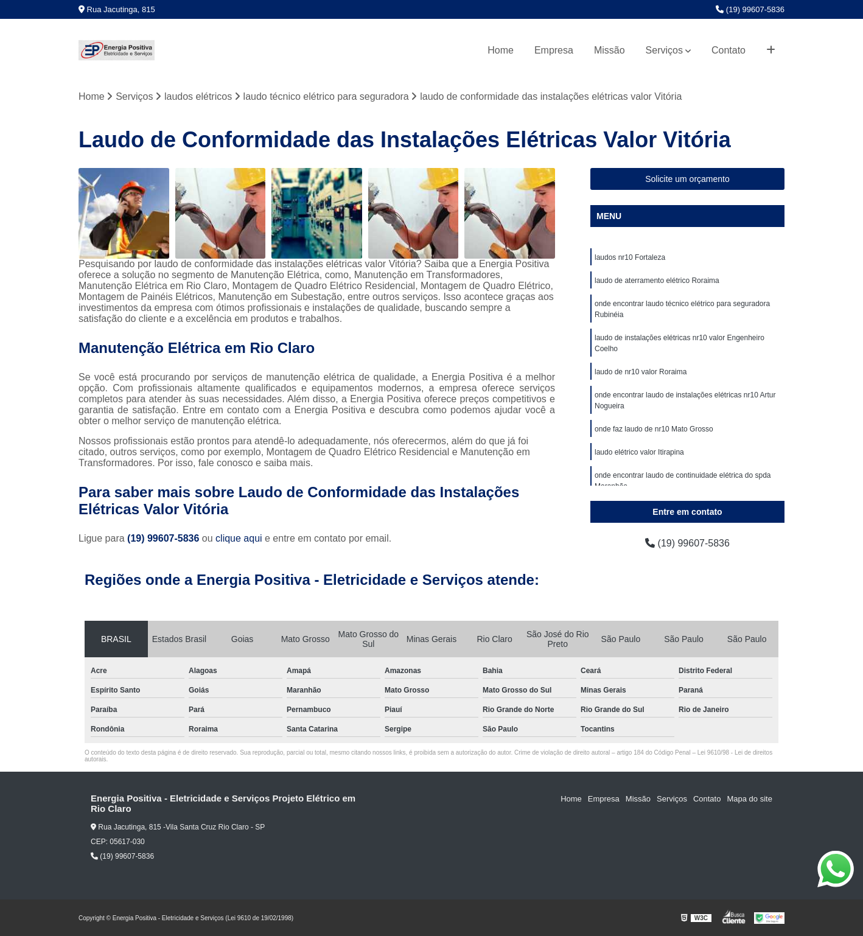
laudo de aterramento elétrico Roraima (657, 280)
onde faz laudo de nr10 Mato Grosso (654, 429)
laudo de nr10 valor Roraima (641, 372)
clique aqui (238, 538)
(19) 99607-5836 (750, 9)
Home (500, 50)
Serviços (664, 50)
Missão (609, 50)
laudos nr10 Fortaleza (630, 257)
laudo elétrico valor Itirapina (639, 452)
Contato (728, 50)
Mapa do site (749, 798)
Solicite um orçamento (687, 179)
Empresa (553, 50)
